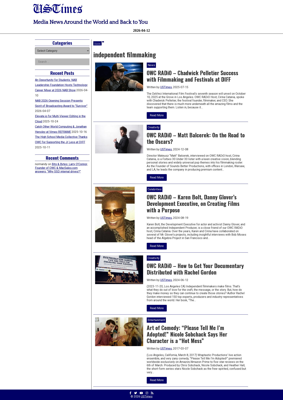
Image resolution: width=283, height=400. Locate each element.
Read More (158, 116)
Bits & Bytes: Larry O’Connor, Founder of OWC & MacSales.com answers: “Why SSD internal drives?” (61, 167)
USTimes (57, 9)
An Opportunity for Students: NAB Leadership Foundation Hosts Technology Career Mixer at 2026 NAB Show (61, 85)
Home (97, 43)
